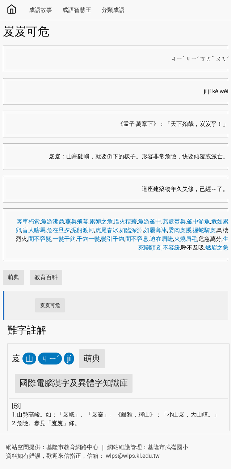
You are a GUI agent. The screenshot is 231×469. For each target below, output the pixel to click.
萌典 (13, 277)
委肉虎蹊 (180, 230)
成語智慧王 (76, 10)
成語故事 (40, 10)
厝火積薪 (125, 221)
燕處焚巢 (174, 221)
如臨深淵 (131, 230)
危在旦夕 (58, 230)
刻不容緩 (168, 247)
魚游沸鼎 (52, 221)
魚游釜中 (149, 221)
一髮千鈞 (64, 238)
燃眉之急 (216, 247)
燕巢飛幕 (76, 221)
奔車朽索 (28, 221)
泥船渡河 (82, 230)
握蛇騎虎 (204, 230)
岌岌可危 (50, 305)
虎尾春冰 (106, 230)
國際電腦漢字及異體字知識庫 (74, 383)
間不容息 (136, 238)
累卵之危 (101, 221)
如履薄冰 (155, 230)
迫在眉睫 (161, 238)
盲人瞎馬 (34, 230)
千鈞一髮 (88, 238)
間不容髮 (39, 238)
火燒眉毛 (185, 238)
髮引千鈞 (112, 238)
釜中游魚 (198, 221)
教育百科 (46, 277)
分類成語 (113, 10)
